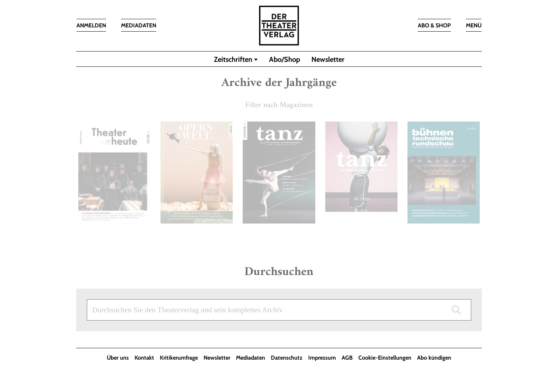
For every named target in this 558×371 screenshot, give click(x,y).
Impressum (322, 357)
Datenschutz (286, 357)
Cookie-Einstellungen (384, 357)
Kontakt (144, 357)
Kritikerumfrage (179, 357)
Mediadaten (250, 357)
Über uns (118, 357)
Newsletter (327, 59)
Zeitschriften (233, 59)
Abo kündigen (434, 357)
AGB (347, 357)
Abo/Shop (284, 59)
